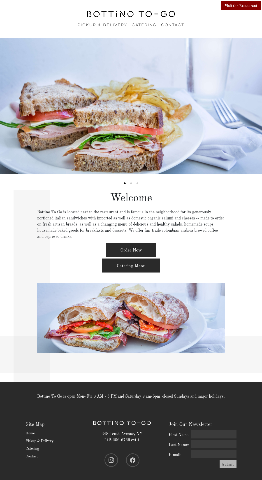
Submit (228, 464)
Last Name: (179, 444)
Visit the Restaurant (241, 5)
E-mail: (175, 454)
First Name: (179, 434)
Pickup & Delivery (102, 25)
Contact (172, 25)
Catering (144, 25)
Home (30, 433)
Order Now (131, 250)
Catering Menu (131, 265)
